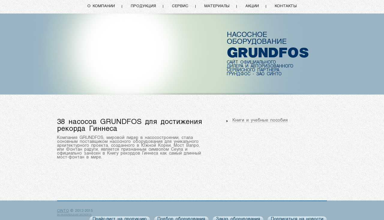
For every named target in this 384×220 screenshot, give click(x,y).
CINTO (63, 211)
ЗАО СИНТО (269, 74)
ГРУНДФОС (238, 74)
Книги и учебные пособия (260, 120)
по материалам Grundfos (74, 214)
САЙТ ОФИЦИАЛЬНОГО (251, 63)
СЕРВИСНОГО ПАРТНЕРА (253, 70)
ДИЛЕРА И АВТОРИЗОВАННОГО (260, 66)
